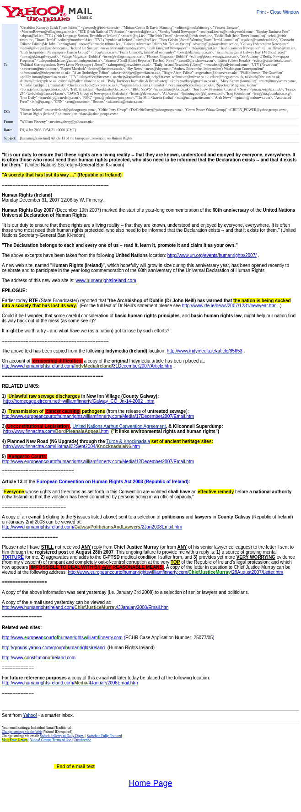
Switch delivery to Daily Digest (62, 736)
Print (261, 12)
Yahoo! (30, 715)
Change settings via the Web (22, 732)
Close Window (284, 12)
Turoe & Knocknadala (128, 441)
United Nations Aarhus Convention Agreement (119, 426)
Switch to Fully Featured (104, 736)
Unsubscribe (82, 740)
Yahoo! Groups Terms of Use (51, 740)
